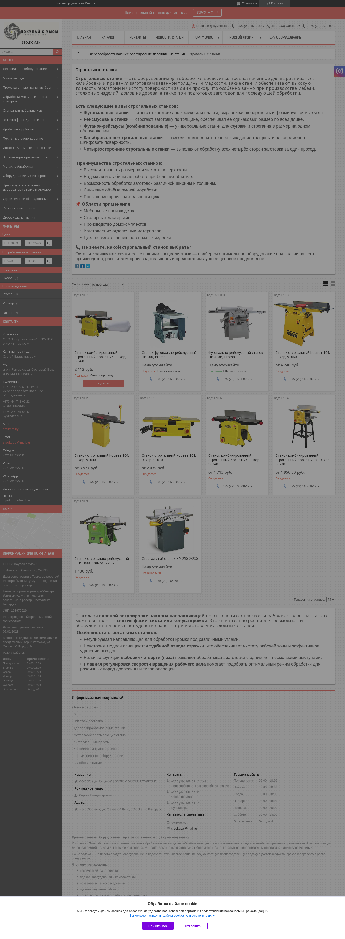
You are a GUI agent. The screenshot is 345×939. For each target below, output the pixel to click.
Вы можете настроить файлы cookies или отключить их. (170, 915)
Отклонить (193, 926)
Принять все (158, 926)
